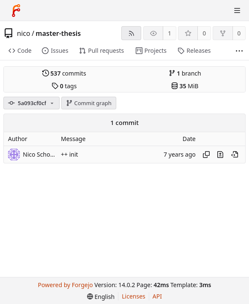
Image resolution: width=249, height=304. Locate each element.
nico (23, 33)
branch (185, 73)
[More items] (239, 51)
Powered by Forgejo (65, 285)
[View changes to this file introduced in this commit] (220, 154)
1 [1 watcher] (169, 33)
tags (64, 86)
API (157, 296)
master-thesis (58, 33)
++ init (69, 154)
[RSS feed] (131, 33)
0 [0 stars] (204, 33)
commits (64, 73)
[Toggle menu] (237, 10)
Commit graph (89, 103)
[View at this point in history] (234, 154)
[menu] (101, 297)
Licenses (133, 296)
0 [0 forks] (239, 33)
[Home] (16, 10)
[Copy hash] (206, 154)
